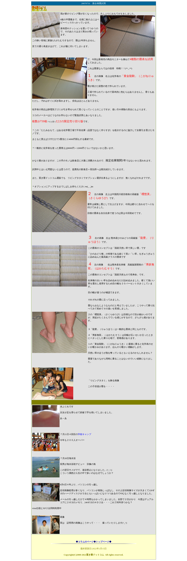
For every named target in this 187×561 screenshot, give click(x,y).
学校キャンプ (84, 434)
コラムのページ (86, 541)
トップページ (102, 541)
